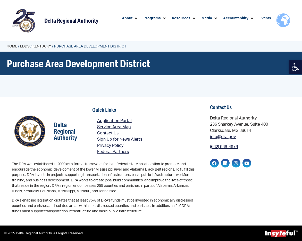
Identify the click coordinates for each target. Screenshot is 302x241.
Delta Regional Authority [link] (71, 20)
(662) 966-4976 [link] (224, 147)
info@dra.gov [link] (223, 137)
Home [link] (12, 46)
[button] (130, 18)
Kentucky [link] (41, 46)
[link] (295, 67)
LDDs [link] (25, 46)
